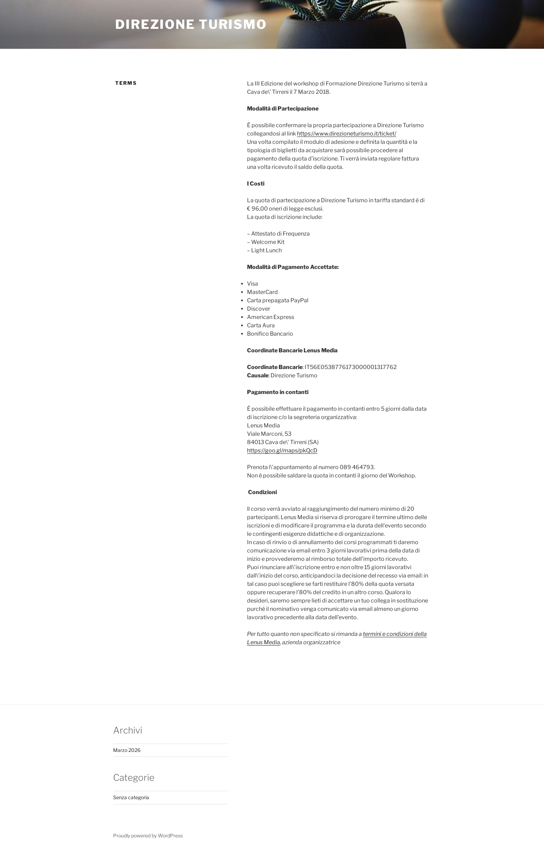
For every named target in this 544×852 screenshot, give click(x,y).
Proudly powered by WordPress (148, 835)
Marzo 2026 (127, 750)
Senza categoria (131, 797)
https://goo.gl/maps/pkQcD (282, 450)
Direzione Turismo (191, 24)
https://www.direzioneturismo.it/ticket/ (346, 133)
